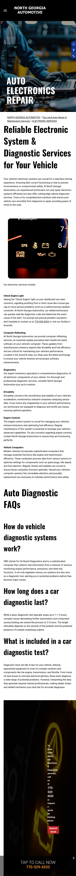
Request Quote (53, 830)
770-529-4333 (42, 321)
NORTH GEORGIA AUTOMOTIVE (23, 117)
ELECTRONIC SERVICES (44, 121)
